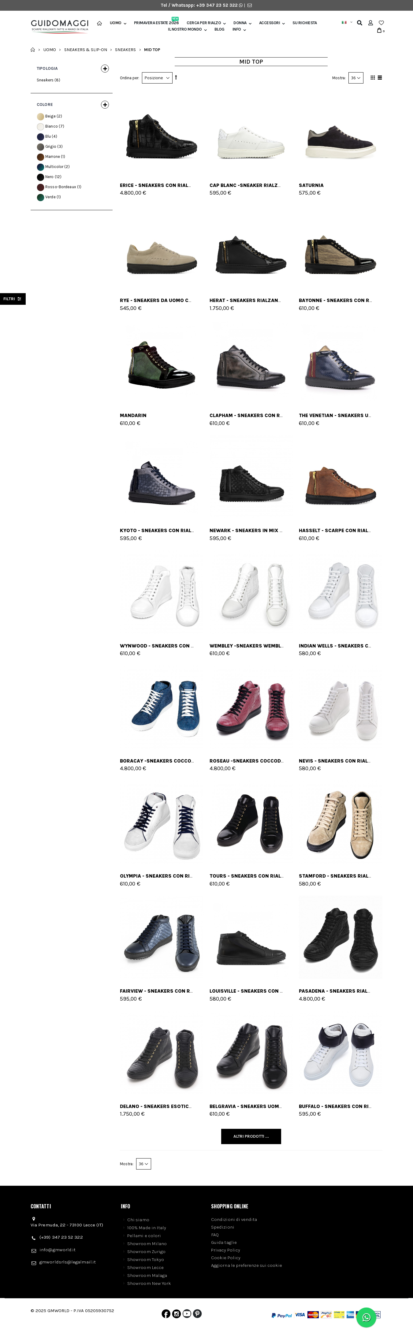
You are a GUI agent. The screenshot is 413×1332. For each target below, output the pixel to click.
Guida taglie (224, 1242)
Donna (240, 23)
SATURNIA (311, 185)
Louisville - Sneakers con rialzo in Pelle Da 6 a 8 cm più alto (291, 991)
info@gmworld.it (57, 1249)
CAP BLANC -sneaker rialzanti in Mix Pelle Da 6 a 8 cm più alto (292, 185)
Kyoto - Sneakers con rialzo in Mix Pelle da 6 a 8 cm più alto (201, 530)
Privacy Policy (225, 1250)
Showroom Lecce (145, 1267)
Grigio (50, 146)
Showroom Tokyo (145, 1259)
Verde (50, 197)
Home (33, 49)
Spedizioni (222, 1227)
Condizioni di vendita (234, 1219)
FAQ (215, 1234)
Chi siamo (138, 1219)
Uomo (115, 23)
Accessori (269, 23)
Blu (48, 136)
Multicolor (54, 166)
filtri (12, 298)
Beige (50, 116)
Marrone (52, 156)
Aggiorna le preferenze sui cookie (246, 1265)
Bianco (51, 126)
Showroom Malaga (147, 1275)
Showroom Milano (147, 1243)
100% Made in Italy (146, 1227)
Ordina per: (129, 78)
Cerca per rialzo (204, 23)
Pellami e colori (144, 1235)
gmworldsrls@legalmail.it (67, 1262)
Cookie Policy (225, 1257)
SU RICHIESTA (304, 23)
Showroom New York (149, 1283)
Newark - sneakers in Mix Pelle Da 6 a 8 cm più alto (278, 530)
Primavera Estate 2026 (156, 23)
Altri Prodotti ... (251, 1136)
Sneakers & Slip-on (85, 49)
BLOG (219, 29)
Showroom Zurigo (146, 1251)
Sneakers (125, 49)
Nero (49, 176)
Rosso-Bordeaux (60, 187)
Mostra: (339, 78)
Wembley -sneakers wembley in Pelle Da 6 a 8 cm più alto (285, 646)
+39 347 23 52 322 (217, 5)
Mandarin (133, 415)
